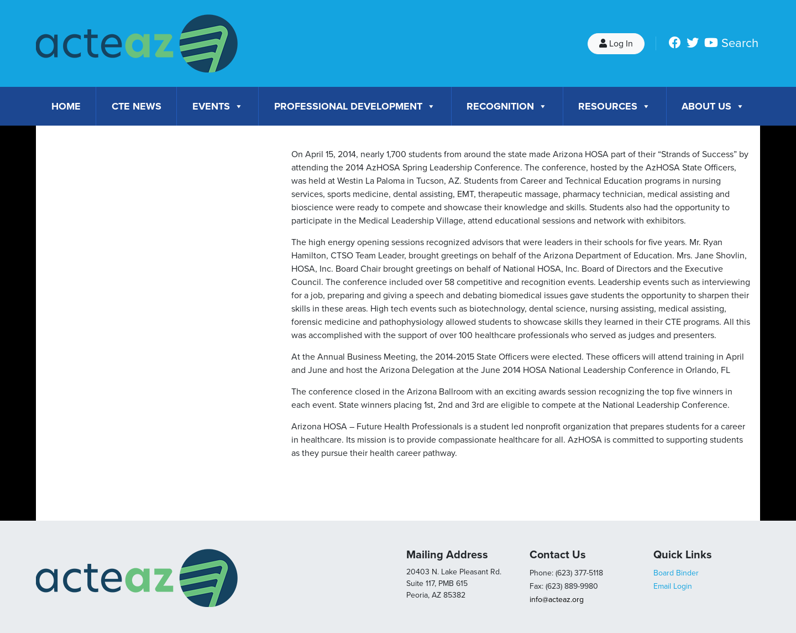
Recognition (507, 106)
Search (739, 43)
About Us (713, 106)
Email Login (672, 586)
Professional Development (355, 106)
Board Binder (676, 573)
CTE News (136, 106)
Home (66, 106)
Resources (614, 106)
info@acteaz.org (557, 599)
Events (217, 106)
